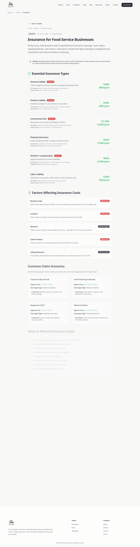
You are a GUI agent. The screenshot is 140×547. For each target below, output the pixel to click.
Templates (76, 5)
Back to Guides (35, 24)
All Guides (75, 524)
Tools (68, 5)
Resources (98, 5)
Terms (105, 534)
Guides (60, 5)
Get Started (127, 5)
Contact (115, 5)
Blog (84, 5)
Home (12, 12)
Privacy (105, 531)
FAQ (90, 5)
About (108, 5)
